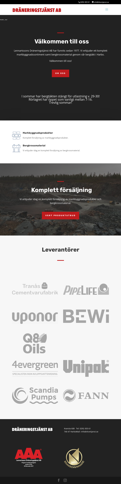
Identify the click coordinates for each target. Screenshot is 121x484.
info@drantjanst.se (89, 431)
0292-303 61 (85, 428)
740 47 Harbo (70, 431)
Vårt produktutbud (60, 215)
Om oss (60, 73)
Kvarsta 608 (69, 428)
